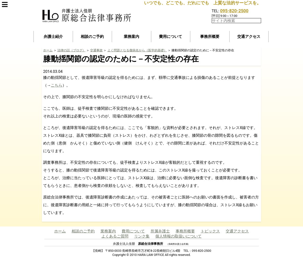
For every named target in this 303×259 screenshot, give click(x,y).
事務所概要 (209, 36)
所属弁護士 (160, 231)
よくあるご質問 (114, 236)
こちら (56, 85)
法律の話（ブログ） (71, 50)
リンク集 (142, 236)
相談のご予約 (92, 36)
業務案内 (131, 36)
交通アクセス (248, 36)
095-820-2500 (234, 10)
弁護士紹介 (53, 36)
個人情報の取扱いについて (178, 236)
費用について (170, 36)
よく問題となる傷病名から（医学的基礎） (137, 50)
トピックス (210, 231)
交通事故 (96, 50)
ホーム (48, 50)
